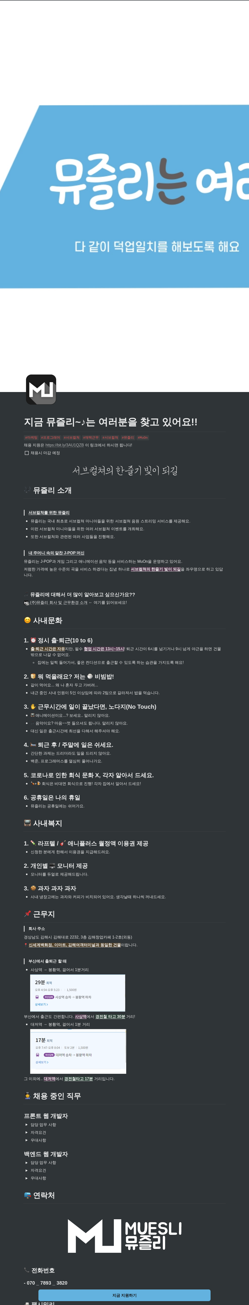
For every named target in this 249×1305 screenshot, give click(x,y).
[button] (26, 1125)
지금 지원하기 (124, 1295)
